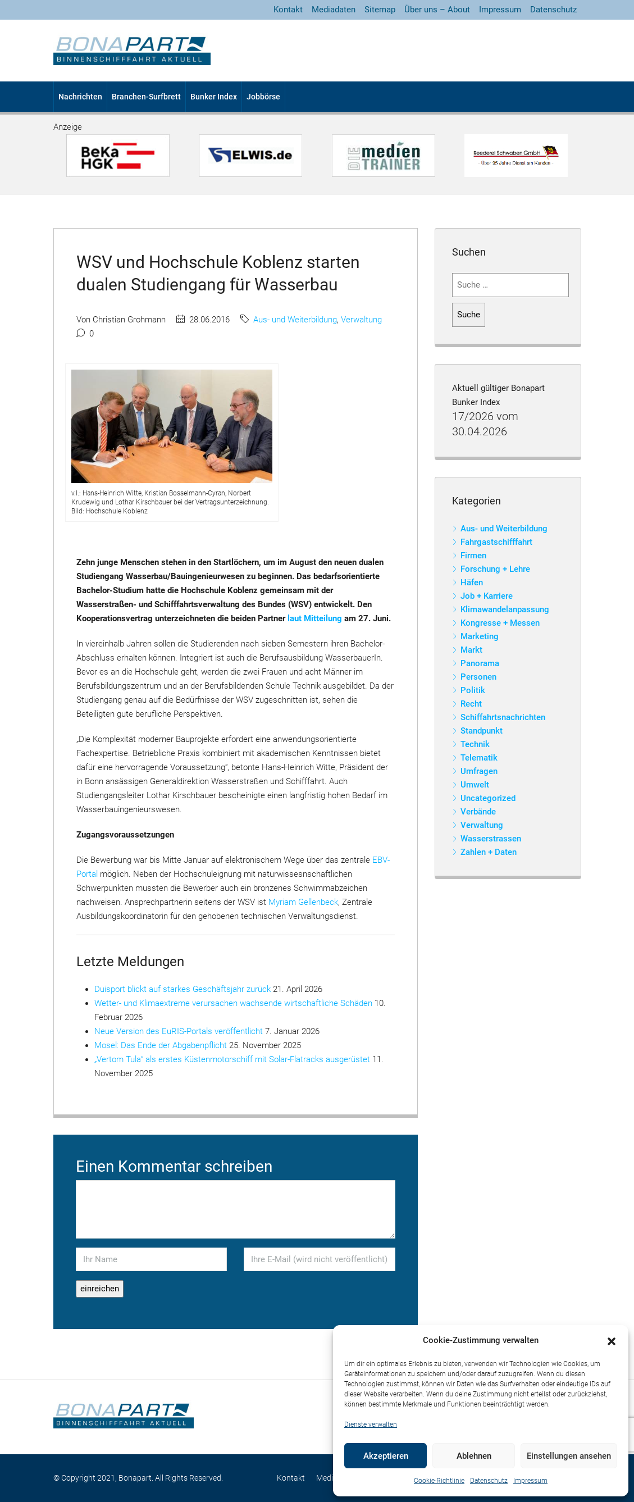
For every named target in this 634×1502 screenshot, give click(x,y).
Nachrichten (80, 96)
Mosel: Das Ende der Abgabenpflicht (160, 1045)
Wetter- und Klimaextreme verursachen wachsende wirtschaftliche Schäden (233, 1003)
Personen (478, 677)
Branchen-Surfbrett (146, 96)
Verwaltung (361, 320)
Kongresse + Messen (500, 623)
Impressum (530, 1481)
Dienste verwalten (370, 1424)
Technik (475, 744)
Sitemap (379, 9)
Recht (471, 704)
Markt (471, 650)
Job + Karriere (486, 596)
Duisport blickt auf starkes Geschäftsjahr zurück (182, 989)
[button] (611, 1340)
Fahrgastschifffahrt (496, 542)
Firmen (473, 555)
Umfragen (479, 771)
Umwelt (474, 785)
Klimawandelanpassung (504, 609)
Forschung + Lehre (495, 569)
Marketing (479, 636)
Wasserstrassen (490, 839)
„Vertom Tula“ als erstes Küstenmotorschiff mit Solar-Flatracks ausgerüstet (232, 1059)
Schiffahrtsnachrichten (502, 717)
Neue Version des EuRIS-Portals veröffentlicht (178, 1031)
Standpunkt (481, 731)
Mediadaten (333, 9)
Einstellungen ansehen (569, 1456)
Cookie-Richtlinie (439, 1481)
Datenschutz (489, 1481)
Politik (472, 690)
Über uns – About (437, 9)
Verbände (478, 812)
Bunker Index (213, 96)
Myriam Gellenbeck (303, 902)
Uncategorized (488, 798)
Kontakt (288, 9)
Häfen (471, 582)
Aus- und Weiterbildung (295, 320)
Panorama (479, 663)
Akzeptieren (385, 1456)
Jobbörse (263, 96)
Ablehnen (474, 1456)
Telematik (479, 758)
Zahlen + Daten (488, 852)
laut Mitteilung (315, 618)
